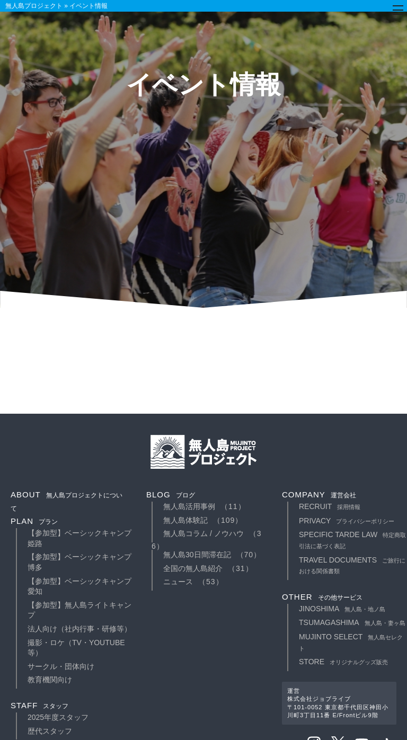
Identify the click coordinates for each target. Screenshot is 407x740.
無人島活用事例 (189, 506)
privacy (346, 520)
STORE (343, 661)
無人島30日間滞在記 (197, 554)
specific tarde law (352, 539)
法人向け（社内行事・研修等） (79, 629)
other (322, 596)
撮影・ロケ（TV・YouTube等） (76, 647)
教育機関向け (50, 679)
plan (34, 520)
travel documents (352, 565)
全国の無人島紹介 (193, 568)
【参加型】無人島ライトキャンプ (79, 610)
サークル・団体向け (61, 666)
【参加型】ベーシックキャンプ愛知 (79, 586)
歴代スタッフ (50, 731)
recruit (329, 506)
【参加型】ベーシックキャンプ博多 (79, 562)
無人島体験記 (185, 520)
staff (39, 705)
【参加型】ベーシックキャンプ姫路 (79, 538)
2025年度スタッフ (58, 717)
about (66, 501)
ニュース (178, 581)
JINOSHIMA (342, 608)
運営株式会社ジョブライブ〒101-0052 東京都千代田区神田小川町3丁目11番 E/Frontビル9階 (337, 703)
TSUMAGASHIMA (352, 622)
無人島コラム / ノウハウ (203, 533)
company (319, 494)
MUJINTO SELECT (351, 642)
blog (170, 494)
